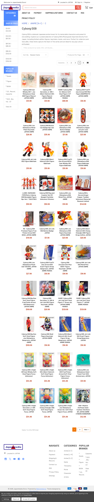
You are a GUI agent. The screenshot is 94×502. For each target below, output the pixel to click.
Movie (66, 477)
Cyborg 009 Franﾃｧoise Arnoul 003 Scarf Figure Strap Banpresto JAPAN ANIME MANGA (47, 274)
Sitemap (52, 483)
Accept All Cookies (29, 499)
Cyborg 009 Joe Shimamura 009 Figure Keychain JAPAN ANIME (65, 239)
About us (26, 20)
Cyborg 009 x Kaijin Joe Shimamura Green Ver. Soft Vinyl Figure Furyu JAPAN (65, 416)
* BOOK (8, 94)
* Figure (8, 89)
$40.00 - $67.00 (9, 44)
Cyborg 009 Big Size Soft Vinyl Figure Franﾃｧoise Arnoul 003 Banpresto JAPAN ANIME (29, 310)
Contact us (72, 20)
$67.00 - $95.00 (9, 52)
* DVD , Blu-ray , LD (10, 107)
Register (87, 2)
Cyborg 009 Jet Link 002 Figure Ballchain (28, 168)
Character (67, 481)
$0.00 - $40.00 (8, 37)
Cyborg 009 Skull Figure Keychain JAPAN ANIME (47, 343)
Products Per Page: (74, 62)
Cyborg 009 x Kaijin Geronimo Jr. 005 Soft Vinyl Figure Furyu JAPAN (29, 416)
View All (8, 114)
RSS (82, 20)
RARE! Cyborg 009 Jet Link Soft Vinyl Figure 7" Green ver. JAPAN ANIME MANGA (65, 310)
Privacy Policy (28, 26)
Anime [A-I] (68, 458)
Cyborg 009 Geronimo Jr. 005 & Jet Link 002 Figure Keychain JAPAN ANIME (47, 310)
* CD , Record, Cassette (11, 100)
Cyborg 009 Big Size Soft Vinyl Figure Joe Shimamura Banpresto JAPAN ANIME (29, 345)
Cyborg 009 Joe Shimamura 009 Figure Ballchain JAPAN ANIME (83, 170)
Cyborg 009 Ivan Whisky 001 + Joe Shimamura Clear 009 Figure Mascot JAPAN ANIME (29, 101)
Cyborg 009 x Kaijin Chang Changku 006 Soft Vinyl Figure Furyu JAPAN (47, 416)
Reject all (16, 499)
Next (87, 437)
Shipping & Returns (54, 20)
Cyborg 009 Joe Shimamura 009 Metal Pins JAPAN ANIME (65, 203)
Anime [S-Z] (68, 466)
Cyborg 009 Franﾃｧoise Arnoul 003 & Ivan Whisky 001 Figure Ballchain (65, 170)
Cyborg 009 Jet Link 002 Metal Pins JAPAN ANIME (83, 272)
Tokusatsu (67, 473)
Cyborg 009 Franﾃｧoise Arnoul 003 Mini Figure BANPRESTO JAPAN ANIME (83, 100)
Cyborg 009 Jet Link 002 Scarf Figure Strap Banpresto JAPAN (83, 344)
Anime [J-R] (68, 462)
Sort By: (26, 62)
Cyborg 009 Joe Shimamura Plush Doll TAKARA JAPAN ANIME (29, 273)
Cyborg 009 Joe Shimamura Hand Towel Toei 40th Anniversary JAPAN (83, 380)
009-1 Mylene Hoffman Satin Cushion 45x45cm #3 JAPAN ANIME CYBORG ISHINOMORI (83, 417)
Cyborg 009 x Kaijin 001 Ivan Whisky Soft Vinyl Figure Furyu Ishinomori (28, 380)
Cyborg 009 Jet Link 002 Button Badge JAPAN (47, 238)
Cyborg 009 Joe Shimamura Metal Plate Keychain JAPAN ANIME (29, 136)
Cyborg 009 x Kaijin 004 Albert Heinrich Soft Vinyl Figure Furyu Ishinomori (47, 380)
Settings (6, 499)
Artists (66, 484)
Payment (38, 20)
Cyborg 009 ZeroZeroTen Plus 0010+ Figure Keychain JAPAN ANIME (65, 274)
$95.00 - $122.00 (9, 60)
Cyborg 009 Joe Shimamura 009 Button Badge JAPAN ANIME (65, 136)
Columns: (61, 70)
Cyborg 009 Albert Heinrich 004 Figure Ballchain (47, 169)
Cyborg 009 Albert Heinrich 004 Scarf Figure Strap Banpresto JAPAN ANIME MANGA (65, 345)
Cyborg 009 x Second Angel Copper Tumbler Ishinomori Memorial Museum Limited (83, 204)
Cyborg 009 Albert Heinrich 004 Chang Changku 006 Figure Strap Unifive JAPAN (83, 239)
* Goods (8, 84)
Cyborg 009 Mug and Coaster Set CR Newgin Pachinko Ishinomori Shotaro (47, 203)
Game (66, 469)
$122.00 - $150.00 (9, 67)
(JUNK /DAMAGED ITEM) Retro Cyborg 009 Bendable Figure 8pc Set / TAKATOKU (29, 203)
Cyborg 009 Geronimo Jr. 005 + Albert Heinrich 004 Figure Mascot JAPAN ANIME (47, 101)
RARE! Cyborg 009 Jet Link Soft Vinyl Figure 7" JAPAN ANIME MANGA (83, 309)
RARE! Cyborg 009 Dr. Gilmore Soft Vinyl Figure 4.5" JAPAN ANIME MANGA (65, 101)
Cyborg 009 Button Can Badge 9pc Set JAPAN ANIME (47, 135)
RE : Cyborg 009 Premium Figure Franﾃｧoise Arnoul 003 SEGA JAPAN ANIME (29, 239)
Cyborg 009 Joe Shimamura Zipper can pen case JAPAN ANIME (83, 136)
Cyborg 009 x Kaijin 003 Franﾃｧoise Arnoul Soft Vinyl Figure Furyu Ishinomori (65, 381)
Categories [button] (11, 20)
